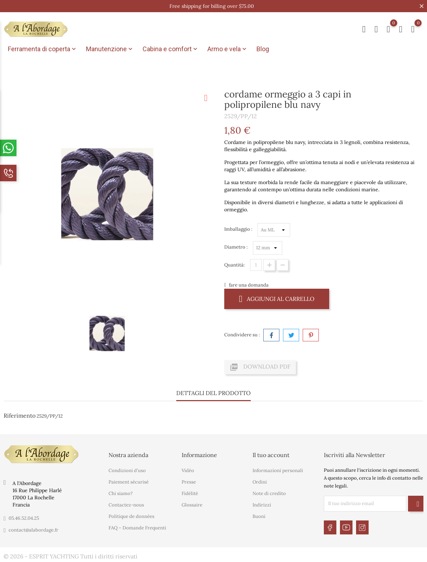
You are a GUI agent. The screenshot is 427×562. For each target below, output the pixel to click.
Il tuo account (271, 454)
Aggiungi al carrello (277, 298)
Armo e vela (227, 49)
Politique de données (131, 516)
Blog (262, 49)
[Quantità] (256, 265)
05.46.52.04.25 (24, 518)
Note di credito (269, 493)
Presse (189, 482)
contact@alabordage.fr (33, 530)
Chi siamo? (121, 493)
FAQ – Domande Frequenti (137, 528)
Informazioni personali (278, 470)
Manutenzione (110, 49)
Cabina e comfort (171, 49)
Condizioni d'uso (127, 470)
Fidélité (190, 493)
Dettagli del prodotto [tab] (213, 393)
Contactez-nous (126, 505)
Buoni (259, 516)
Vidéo (188, 470)
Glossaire (192, 505)
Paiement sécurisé (129, 482)
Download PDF (260, 367)
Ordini (260, 482)
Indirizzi (262, 505)
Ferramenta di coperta (42, 49)
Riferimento (19, 415)
